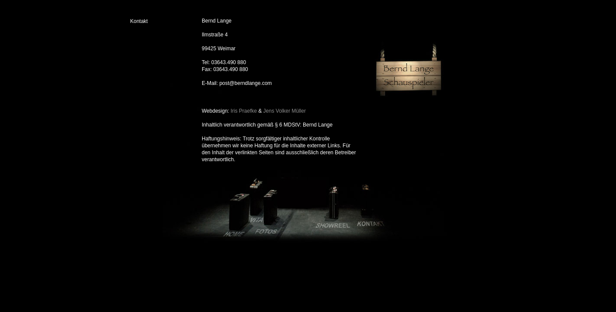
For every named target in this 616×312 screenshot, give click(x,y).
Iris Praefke (244, 111)
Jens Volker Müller (284, 111)
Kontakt (139, 21)
